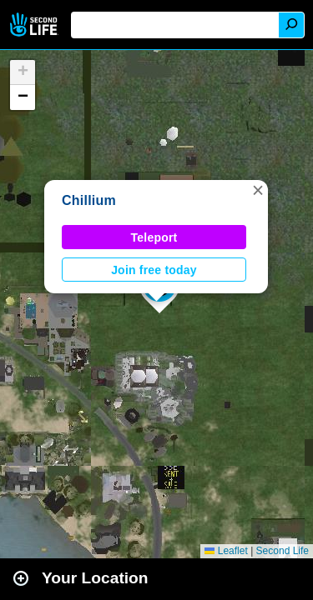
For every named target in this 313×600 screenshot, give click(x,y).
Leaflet (225, 551)
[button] (258, 190)
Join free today (154, 270)
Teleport (154, 237)
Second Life (35, 25)
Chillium (89, 200)
